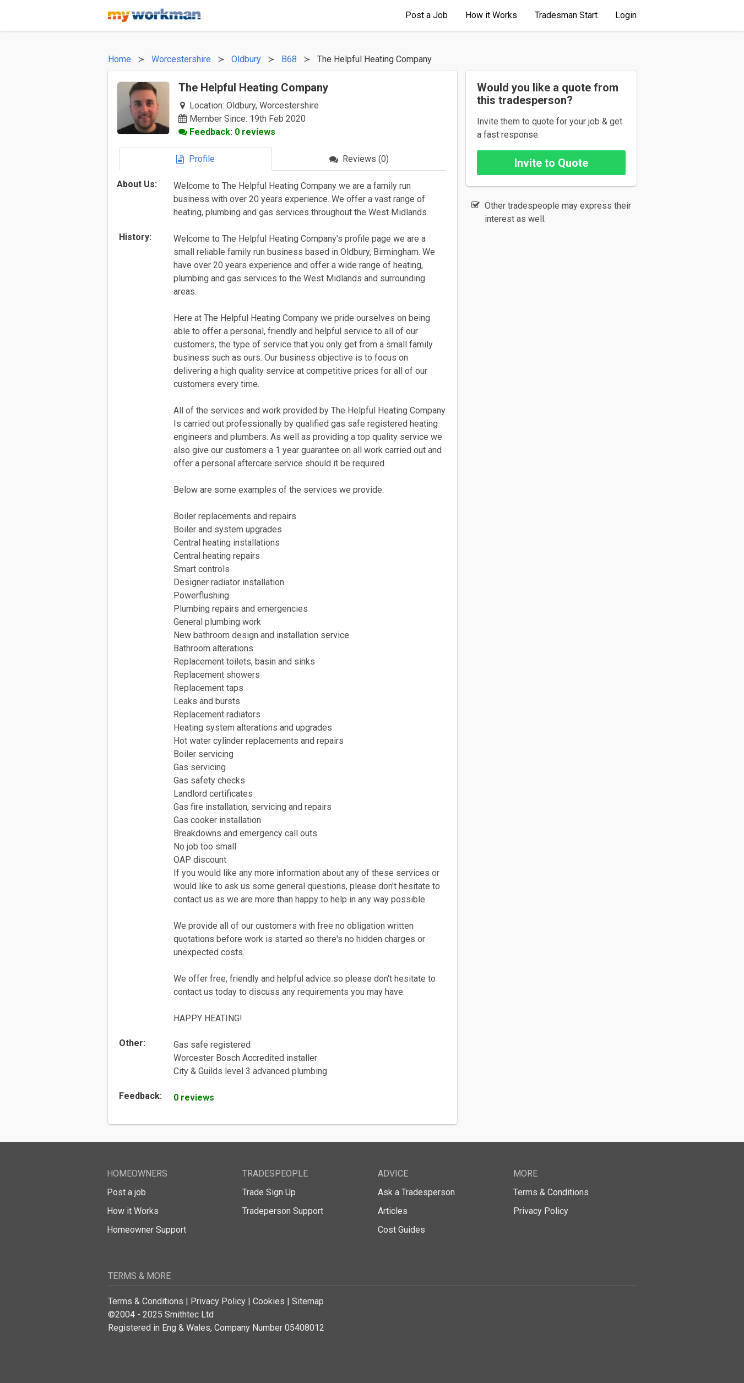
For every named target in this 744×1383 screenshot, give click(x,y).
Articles (393, 1211)
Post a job (126, 1192)
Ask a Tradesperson (416, 1192)
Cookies (269, 1301)
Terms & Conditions (551, 1192)
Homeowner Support (146, 1229)
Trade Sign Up (269, 1192)
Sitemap (308, 1301)
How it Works (133, 1211)
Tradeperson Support (282, 1211)
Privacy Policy (540, 1211)
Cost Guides (401, 1229)
